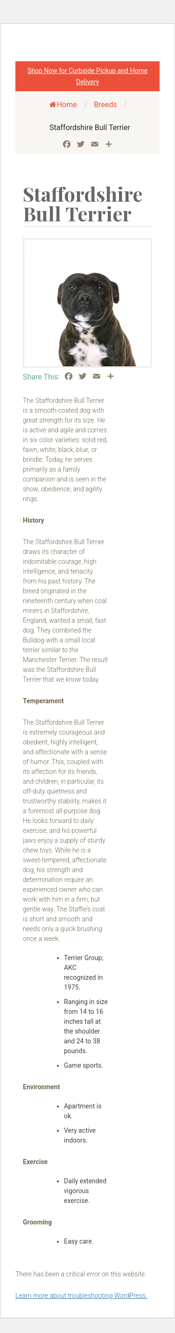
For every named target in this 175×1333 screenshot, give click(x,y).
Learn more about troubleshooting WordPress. (81, 1295)
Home (63, 104)
